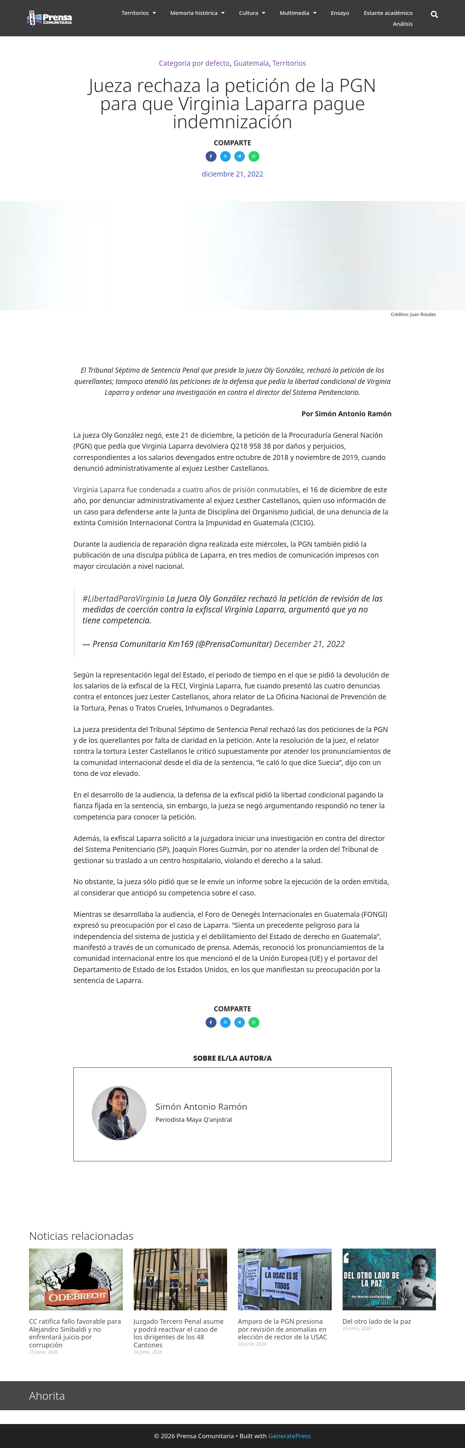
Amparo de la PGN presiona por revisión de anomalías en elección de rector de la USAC (283, 1329)
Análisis (403, 23)
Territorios (139, 12)
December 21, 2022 (309, 644)
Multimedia (298, 12)
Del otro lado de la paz (377, 1321)
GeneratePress (289, 1436)
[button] (434, 14)
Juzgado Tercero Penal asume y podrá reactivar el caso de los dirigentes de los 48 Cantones (179, 1333)
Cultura (252, 12)
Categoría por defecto (194, 63)
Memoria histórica (197, 12)
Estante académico (388, 12)
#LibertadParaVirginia (123, 598)
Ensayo (340, 12)
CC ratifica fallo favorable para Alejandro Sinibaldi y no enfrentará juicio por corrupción (75, 1333)
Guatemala (251, 63)
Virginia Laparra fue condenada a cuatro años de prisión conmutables (186, 489)
